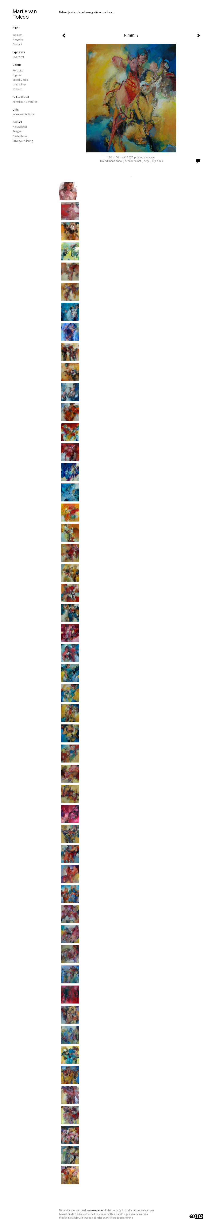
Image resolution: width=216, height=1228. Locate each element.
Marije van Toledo (25, 14)
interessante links (23, 114)
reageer (18, 131)
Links (16, 109)
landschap (19, 84)
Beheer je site (67, 12)
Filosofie (18, 39)
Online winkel (21, 97)
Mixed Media (20, 80)
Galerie (17, 65)
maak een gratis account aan (96, 12)
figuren (17, 75)
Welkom (17, 35)
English (16, 27)
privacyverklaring (23, 141)
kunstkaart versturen (25, 102)
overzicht (18, 57)
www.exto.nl (98, 1210)
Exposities (19, 52)
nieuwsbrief (20, 127)
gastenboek (20, 136)
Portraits (18, 70)
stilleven (17, 89)
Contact (17, 44)
